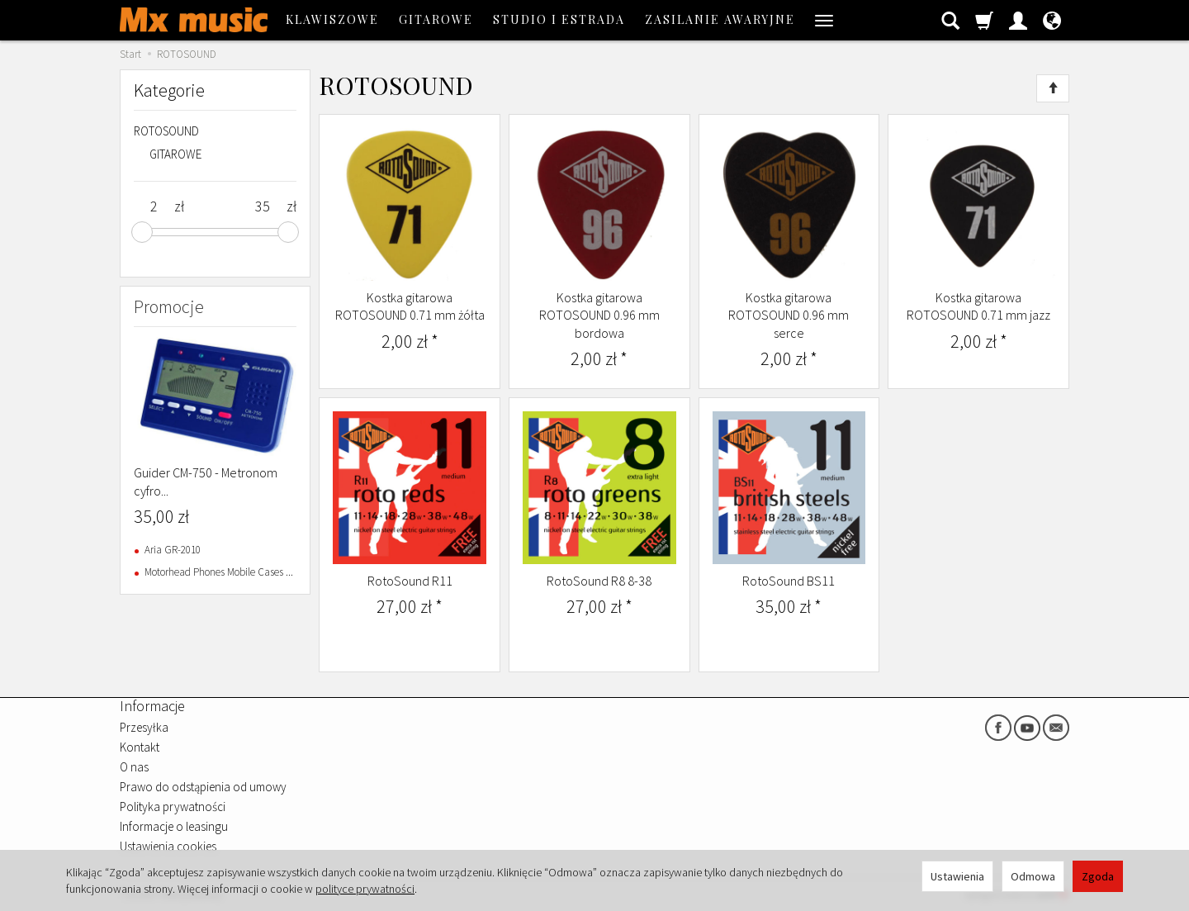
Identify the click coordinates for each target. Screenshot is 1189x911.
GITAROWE (436, 19)
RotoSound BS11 (788, 580)
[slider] (142, 232)
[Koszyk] (984, 20)
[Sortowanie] (1052, 88)
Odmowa (1033, 876)
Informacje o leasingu (174, 826)
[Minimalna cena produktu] (154, 206)
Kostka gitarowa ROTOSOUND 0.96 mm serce (788, 315)
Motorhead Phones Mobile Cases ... (218, 572)
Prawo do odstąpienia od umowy (203, 787)
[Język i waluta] (1052, 20)
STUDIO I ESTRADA (559, 19)
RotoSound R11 (409, 580)
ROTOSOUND (166, 131)
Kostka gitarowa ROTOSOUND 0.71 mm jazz (978, 306)
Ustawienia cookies (168, 846)
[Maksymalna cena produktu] (262, 206)
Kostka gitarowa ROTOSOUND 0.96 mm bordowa (599, 315)
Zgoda (1098, 876)
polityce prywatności (364, 888)
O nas (134, 767)
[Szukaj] (950, 20)
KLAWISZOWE (332, 19)
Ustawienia (957, 876)
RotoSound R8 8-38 (599, 580)
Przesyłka (144, 727)
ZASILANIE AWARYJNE (720, 19)
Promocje (169, 306)
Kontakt (139, 747)
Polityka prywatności (172, 806)
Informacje (152, 705)
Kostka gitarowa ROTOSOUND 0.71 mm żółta (410, 306)
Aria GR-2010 (172, 550)
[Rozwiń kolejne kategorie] (824, 20)
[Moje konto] (1018, 20)
